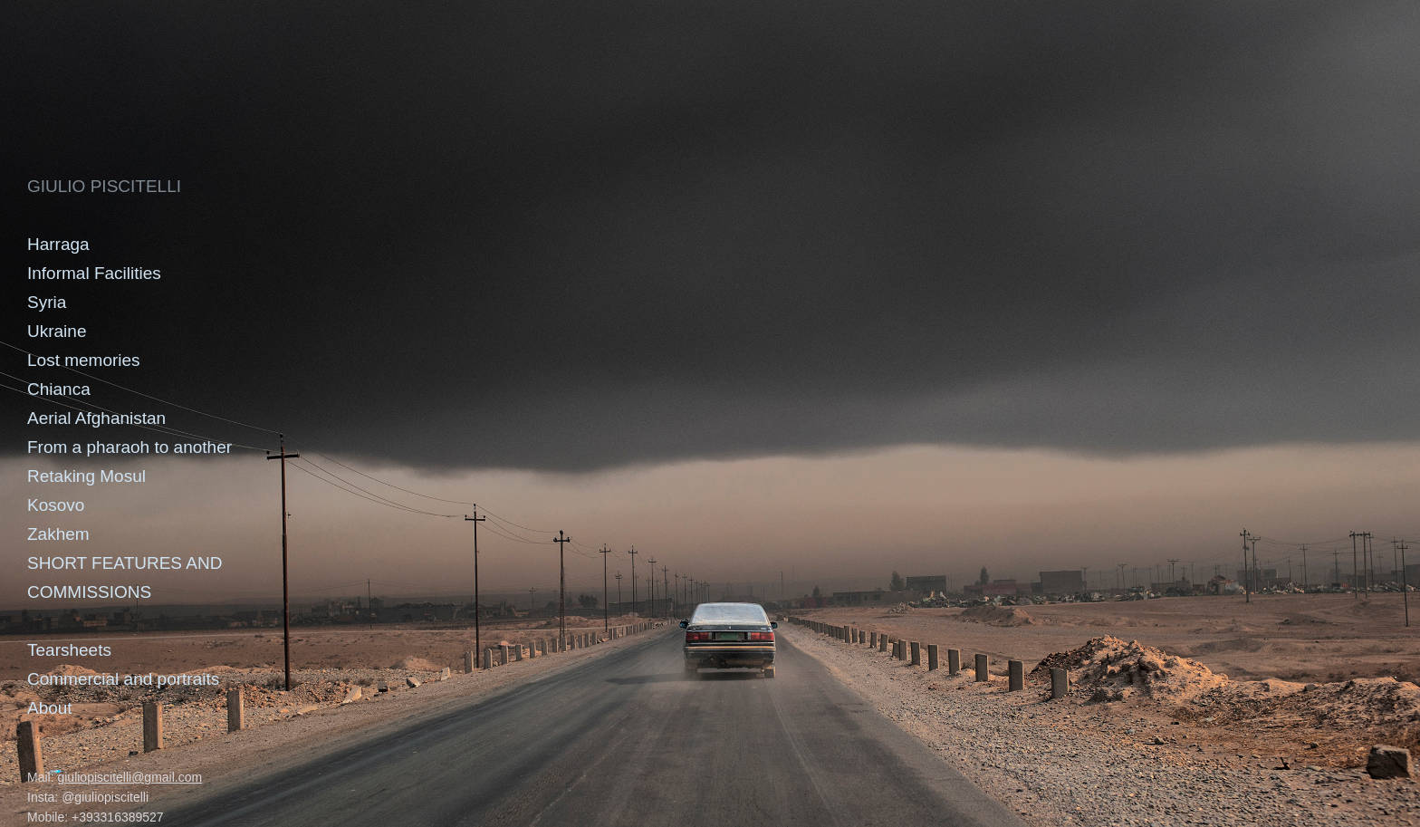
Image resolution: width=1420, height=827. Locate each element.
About (49, 707)
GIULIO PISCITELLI (104, 186)
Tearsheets (69, 649)
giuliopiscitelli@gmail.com (129, 777)
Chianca (59, 389)
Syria (46, 302)
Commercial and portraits (123, 678)
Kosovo (55, 504)
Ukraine (56, 331)
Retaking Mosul (86, 476)
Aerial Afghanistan (96, 418)
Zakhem (58, 533)
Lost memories (83, 360)
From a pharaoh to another (129, 447)
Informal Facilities (94, 273)
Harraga (58, 244)
